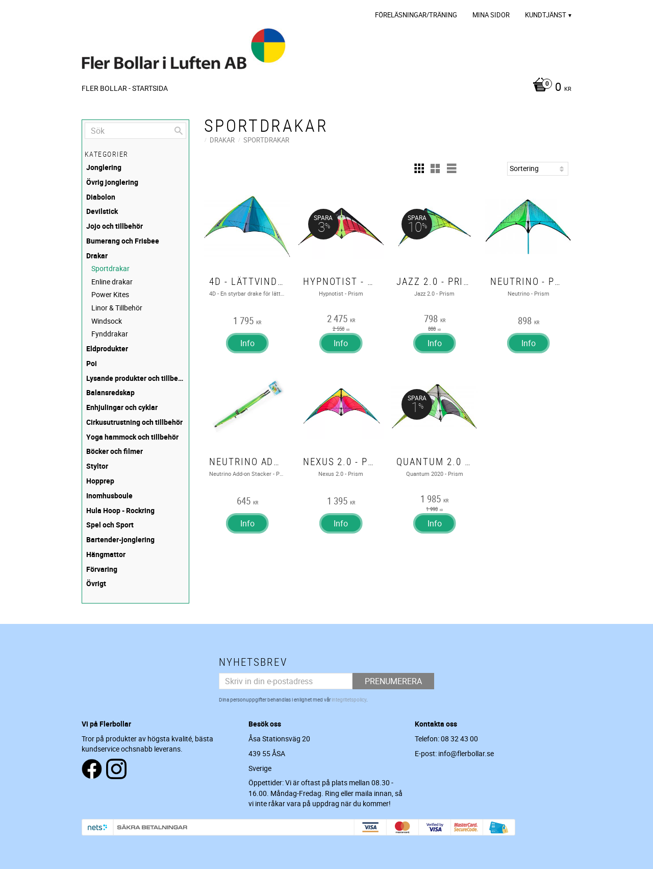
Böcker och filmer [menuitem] (114, 451)
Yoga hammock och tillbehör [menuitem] (132, 437)
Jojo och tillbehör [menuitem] (114, 226)
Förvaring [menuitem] (101, 569)
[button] (418, 168)
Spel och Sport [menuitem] (110, 524)
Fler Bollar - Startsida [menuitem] (125, 88)
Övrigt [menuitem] (96, 583)
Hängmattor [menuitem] (105, 554)
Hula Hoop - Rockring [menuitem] (120, 510)
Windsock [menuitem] (106, 321)
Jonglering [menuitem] (103, 167)
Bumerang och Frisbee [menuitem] (122, 241)
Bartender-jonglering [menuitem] (120, 539)
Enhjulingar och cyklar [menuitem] (122, 407)
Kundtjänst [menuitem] (545, 14)
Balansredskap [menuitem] (110, 392)
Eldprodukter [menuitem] (107, 348)
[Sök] (178, 130)
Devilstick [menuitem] (102, 211)
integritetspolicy (349, 699)
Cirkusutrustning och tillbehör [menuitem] (134, 422)
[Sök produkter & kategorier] (135, 131)
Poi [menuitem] (91, 363)
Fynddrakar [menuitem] (109, 334)
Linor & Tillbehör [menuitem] (116, 307)
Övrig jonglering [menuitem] (112, 182)
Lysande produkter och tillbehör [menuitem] (136, 378)
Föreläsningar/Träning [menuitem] (416, 14)
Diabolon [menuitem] (100, 197)
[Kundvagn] (549, 88)
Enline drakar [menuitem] (112, 281)
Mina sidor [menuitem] (491, 14)
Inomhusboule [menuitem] (109, 495)
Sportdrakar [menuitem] (110, 268)
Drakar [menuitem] (97, 255)
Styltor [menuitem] (97, 466)
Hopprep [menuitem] (100, 481)
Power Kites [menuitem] (110, 294)
